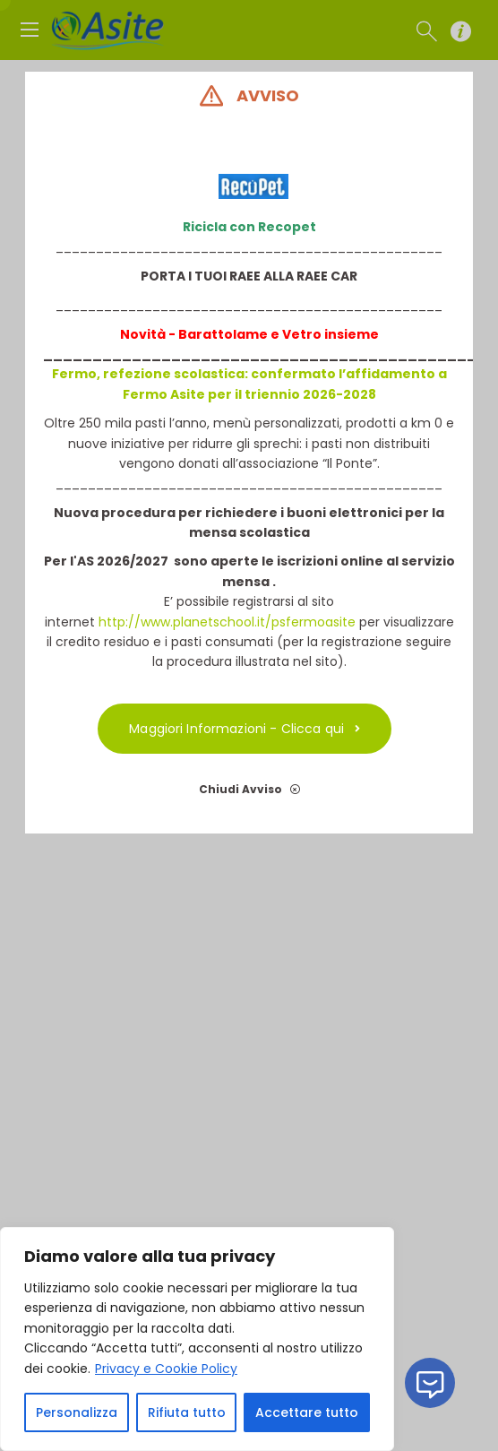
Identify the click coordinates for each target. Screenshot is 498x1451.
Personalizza (76, 1412)
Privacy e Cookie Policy (166, 1369)
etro (305, 334)
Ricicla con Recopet (248, 227)
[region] (197, 1339)
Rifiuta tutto (187, 1412)
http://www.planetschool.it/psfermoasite (226, 622)
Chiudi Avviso (248, 789)
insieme (349, 334)
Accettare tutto (306, 1412)
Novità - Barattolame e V (204, 334)
